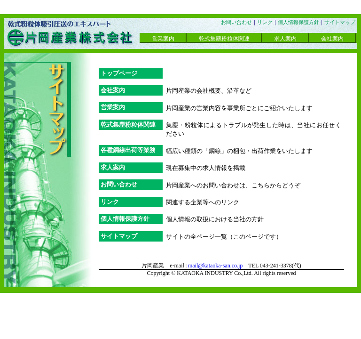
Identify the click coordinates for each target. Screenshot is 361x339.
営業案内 (163, 38)
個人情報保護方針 (298, 22)
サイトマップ (339, 22)
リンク (265, 22)
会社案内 (332, 38)
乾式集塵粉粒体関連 (224, 38)
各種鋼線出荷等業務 (128, 149)
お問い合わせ (236, 22)
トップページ (119, 73)
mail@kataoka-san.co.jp (215, 265)
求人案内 (285, 38)
